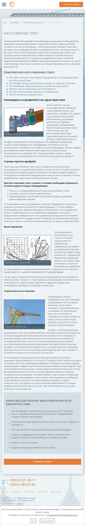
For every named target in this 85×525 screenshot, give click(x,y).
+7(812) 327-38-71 (22, 480)
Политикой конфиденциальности (62, 515)
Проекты (16, 492)
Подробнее (47, 520)
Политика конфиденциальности (13, 503)
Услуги (5, 492)
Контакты (42, 492)
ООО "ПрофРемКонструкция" (12, 4)
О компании (29, 492)
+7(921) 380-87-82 (22, 484)
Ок (33, 520)
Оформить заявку (71, 4)
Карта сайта (55, 492)
